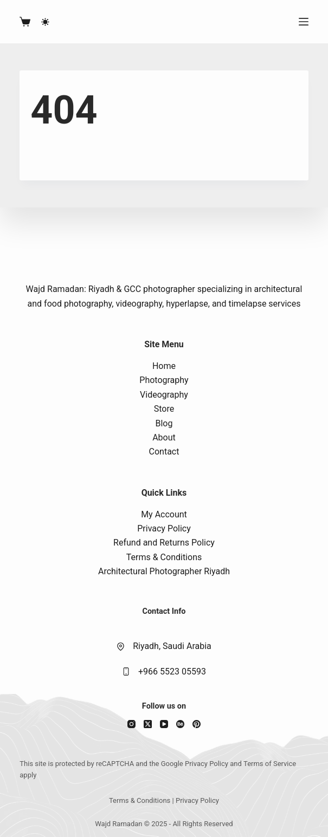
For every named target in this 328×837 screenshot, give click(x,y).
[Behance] (180, 724)
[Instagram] (131, 724)
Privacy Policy (164, 528)
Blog (164, 423)
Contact (164, 451)
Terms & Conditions (164, 557)
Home (164, 366)
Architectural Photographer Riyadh (164, 571)
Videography (164, 395)
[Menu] (303, 22)
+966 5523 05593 (172, 671)
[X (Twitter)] (148, 724)
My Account (164, 514)
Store (164, 409)
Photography (163, 380)
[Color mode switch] (45, 22)
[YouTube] (164, 724)
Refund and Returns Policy (164, 542)
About (164, 437)
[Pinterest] (196, 724)
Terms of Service (269, 764)
